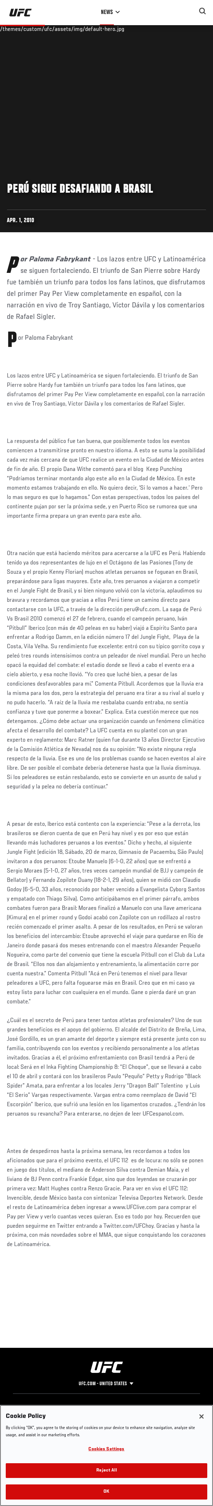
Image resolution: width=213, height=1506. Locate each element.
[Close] (201, 1416)
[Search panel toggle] (202, 11)
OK (106, 1491)
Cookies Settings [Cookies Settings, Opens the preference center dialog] (106, 1449)
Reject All (106, 1470)
